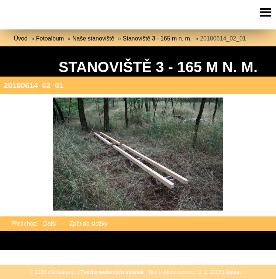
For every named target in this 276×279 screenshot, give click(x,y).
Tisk (152, 272)
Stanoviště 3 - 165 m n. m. (157, 38)
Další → (53, 223)
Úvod (20, 38)
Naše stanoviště (93, 38)
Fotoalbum (50, 38)
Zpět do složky (88, 223)
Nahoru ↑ (235, 272)
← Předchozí (21, 223)
